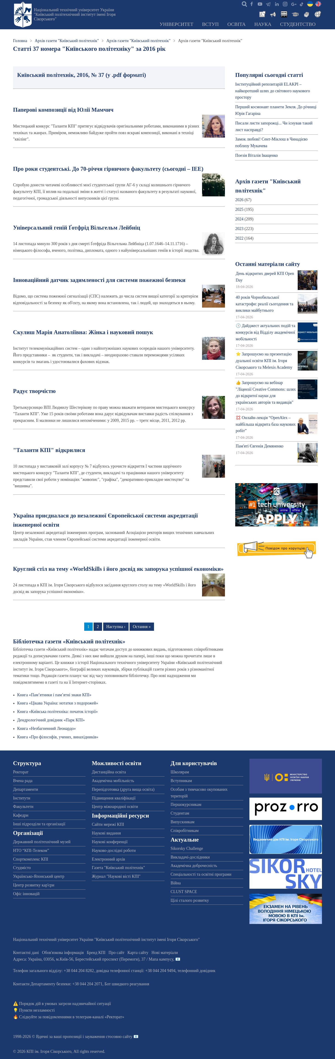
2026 (239, 200)
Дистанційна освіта (109, 772)
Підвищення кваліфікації (113, 798)
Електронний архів (108, 859)
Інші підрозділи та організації (39, 824)
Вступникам (181, 780)
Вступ (210, 24)
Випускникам (183, 822)
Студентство (298, 24)
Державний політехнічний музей (41, 842)
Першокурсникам (186, 804)
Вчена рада (22, 780)
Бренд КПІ (96, 952)
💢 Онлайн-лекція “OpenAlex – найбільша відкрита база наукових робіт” (266, 424)
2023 (239, 228)
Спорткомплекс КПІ (30, 859)
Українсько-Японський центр (38, 876)
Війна (176, 883)
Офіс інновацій (26, 893)
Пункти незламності (37, 1010)
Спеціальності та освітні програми (201, 874)
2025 (239, 209)
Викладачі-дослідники (190, 857)
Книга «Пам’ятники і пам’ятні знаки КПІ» (54, 695)
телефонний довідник (197, 970)
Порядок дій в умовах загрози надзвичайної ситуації (65, 1003)
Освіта (236, 24)
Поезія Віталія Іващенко (256, 155)
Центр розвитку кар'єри (33, 885)
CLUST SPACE (184, 891)
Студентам (180, 813)
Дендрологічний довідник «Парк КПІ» (51, 720)
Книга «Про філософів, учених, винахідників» (57, 737)
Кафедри (20, 815)
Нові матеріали (164, 952)
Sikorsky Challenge (187, 848)
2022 (239, 238)
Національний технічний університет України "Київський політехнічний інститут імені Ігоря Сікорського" (75, 14)
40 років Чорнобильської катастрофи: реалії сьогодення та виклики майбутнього (264, 304)
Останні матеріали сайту (267, 264)
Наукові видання (106, 833)
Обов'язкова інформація (63, 952)
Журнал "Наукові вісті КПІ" (116, 876)
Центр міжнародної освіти (115, 806)
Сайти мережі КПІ (108, 824)
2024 (239, 219)
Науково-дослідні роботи (114, 850)
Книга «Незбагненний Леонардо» (46, 728)
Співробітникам (185, 830)
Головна (20, 40)
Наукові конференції (109, 842)
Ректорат (20, 772)
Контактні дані (26, 952)
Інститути (21, 798)
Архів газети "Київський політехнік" (67, 40)
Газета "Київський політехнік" (118, 867)
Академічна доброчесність (194, 865)
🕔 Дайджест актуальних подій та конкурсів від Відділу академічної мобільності (265, 332)
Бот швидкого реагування (127, 984)
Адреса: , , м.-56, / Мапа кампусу (93, 959)
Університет (176, 24)
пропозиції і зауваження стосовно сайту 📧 (100, 1036)
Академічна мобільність (113, 780)
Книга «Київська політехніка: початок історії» (57, 711)
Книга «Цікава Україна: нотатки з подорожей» (57, 703)
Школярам (180, 772)
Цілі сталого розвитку (190, 900)
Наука (262, 24)
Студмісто (22, 867)
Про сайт (116, 952)
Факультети (23, 806)
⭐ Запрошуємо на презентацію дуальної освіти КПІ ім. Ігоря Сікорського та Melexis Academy (264, 361)
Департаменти (25, 789)
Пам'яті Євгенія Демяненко (259, 446)
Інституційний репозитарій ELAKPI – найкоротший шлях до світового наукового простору (272, 91)
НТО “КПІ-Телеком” (31, 850)
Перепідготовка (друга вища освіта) (123, 789)
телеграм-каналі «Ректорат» (100, 1017)
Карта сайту (138, 952)
